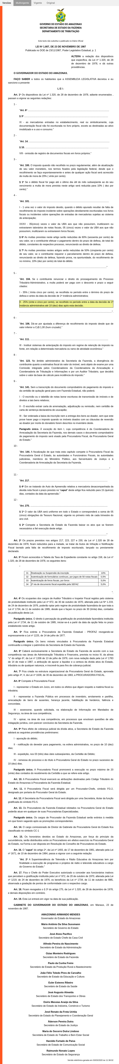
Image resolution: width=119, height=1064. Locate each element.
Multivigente (22, 2)
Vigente (38, 2)
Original (51, 2)
